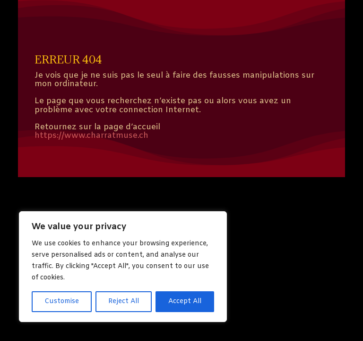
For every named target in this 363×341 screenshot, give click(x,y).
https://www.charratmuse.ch (91, 135)
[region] (123, 266)
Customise (61, 301)
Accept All (184, 301)
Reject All (123, 301)
